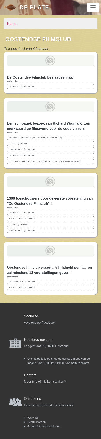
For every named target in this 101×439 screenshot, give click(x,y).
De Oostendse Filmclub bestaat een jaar (40, 77)
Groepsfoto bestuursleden (43, 426)
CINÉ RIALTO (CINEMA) (22, 149)
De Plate (34, 7)
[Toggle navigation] (93, 7)
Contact (30, 375)
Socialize (31, 316)
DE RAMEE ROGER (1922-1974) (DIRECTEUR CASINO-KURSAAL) (44, 161)
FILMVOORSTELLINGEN (22, 218)
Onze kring (32, 398)
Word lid (32, 417)
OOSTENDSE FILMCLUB (22, 86)
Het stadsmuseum (38, 339)
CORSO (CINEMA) (19, 143)
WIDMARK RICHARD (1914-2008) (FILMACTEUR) (35, 137)
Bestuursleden (36, 422)
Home (12, 23)
